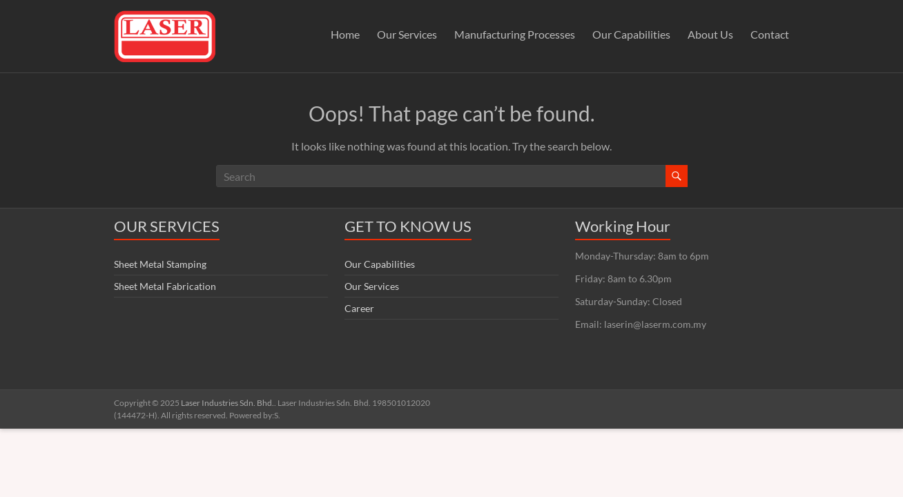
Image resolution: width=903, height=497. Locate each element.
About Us (710, 34)
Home (345, 34)
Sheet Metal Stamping (160, 264)
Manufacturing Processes (514, 34)
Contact (769, 34)
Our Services (407, 34)
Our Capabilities (631, 34)
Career (359, 308)
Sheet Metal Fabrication (165, 286)
